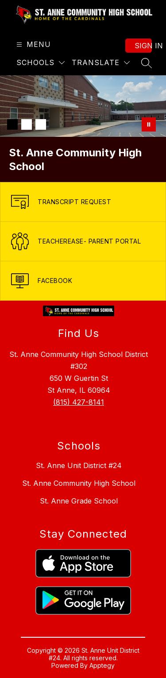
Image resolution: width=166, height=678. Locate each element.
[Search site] (146, 63)
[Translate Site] (100, 62)
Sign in (143, 45)
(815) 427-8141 (78, 402)
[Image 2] (26, 124)
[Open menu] (32, 44)
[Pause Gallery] (149, 124)
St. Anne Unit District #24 (79, 465)
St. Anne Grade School (79, 500)
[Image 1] (12, 124)
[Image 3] (40, 124)
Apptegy (102, 665)
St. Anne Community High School (78, 483)
